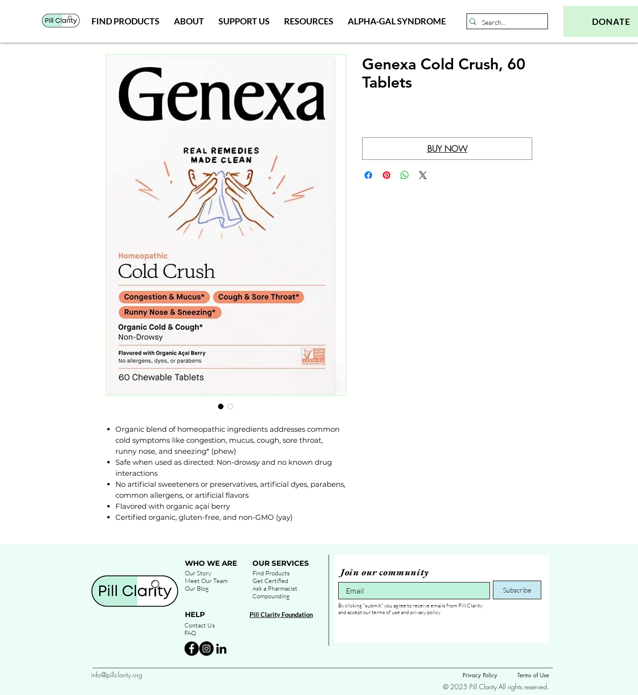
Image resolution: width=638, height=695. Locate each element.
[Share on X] (423, 175)
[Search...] (504, 22)
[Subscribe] (517, 590)
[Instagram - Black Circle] (206, 648)
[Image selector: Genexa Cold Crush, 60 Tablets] (221, 406)
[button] (125, 21)
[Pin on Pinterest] (386, 175)
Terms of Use (533, 675)
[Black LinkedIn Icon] (221, 648)
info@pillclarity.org (116, 674)
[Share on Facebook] (368, 175)
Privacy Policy (480, 675)
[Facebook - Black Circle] (191, 648)
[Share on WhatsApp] (404, 175)
